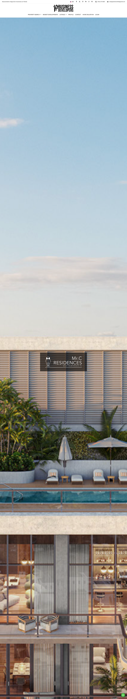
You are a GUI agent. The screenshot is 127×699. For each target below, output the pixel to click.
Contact (78, 14)
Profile (70, 14)
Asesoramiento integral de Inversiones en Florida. (14, 1)
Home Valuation (88, 14)
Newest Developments (50, 14)
